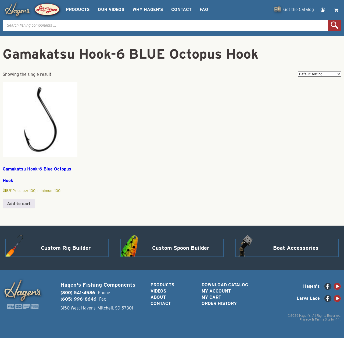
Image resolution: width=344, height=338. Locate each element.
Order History (219, 303)
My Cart (211, 297)
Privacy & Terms (311, 319)
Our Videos (111, 9)
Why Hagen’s (147, 9)
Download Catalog (225, 284)
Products (78, 9)
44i (338, 319)
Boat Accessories (295, 248)
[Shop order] (319, 74)
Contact (181, 9)
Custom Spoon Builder (180, 248)
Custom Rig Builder (66, 248)
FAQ (204, 9)
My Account (216, 291)
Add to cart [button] (19, 203)
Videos (158, 291)
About (158, 297)
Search (334, 25)
